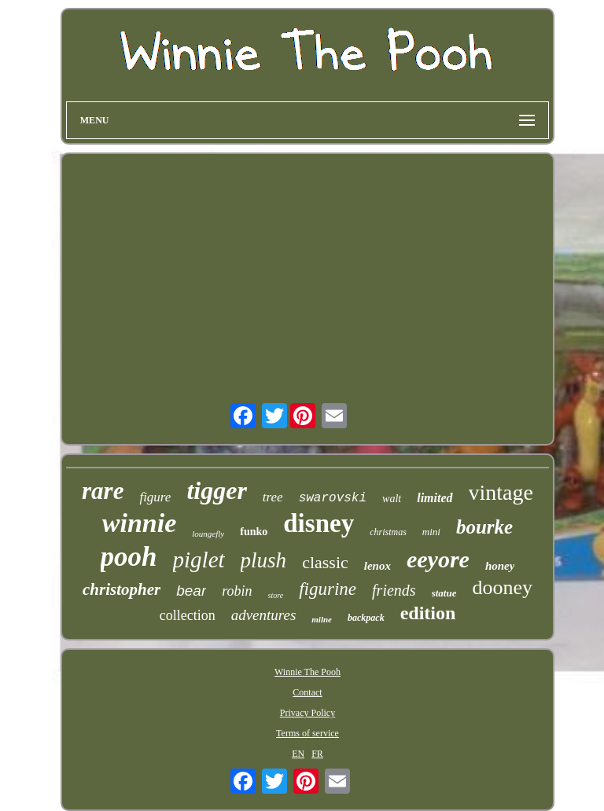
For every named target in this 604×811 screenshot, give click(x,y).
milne (321, 619)
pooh (129, 556)
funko (253, 532)
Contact (307, 692)
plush (264, 560)
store (276, 595)
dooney (502, 587)
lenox (377, 566)
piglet (199, 559)
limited (434, 498)
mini (431, 532)
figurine (327, 589)
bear (191, 590)
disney (318, 523)
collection (187, 615)
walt (391, 499)
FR (317, 753)
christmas (388, 532)
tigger (216, 490)
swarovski (332, 498)
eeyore (438, 559)
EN (298, 753)
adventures (263, 615)
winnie (139, 523)
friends (394, 590)
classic (325, 562)
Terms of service (307, 733)
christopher (121, 589)
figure (155, 497)
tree (273, 497)
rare (102, 491)
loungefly (208, 533)
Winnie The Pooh (307, 671)
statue (444, 593)
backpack (366, 617)
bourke (484, 527)
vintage (501, 492)
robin (237, 591)
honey (500, 566)
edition (428, 613)
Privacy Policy (307, 712)
